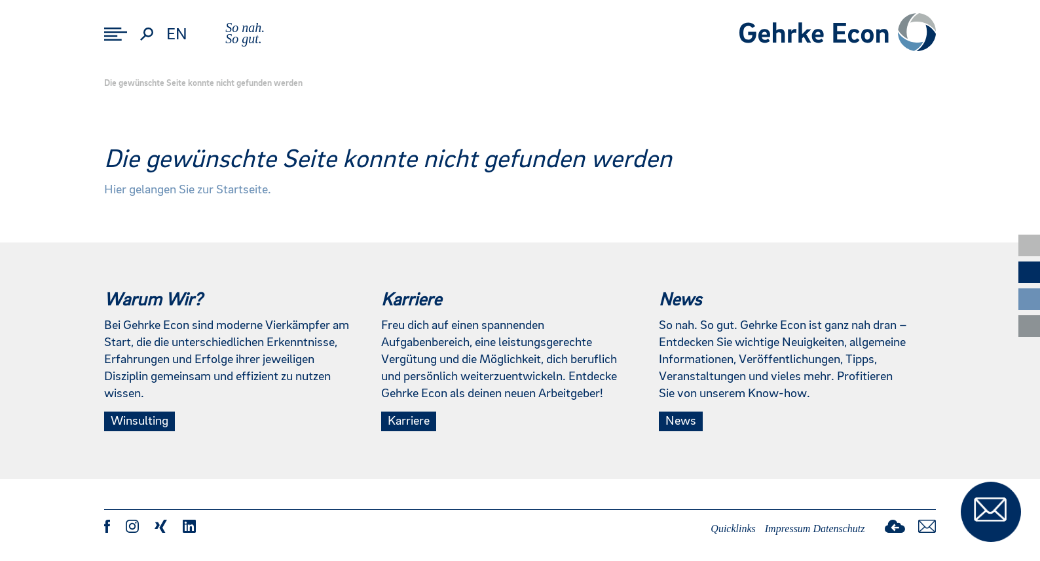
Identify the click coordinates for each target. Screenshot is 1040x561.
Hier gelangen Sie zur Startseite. (187, 190)
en (176, 34)
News (680, 421)
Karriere (409, 421)
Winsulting (139, 421)
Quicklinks (733, 528)
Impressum (788, 528)
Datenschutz (838, 528)
